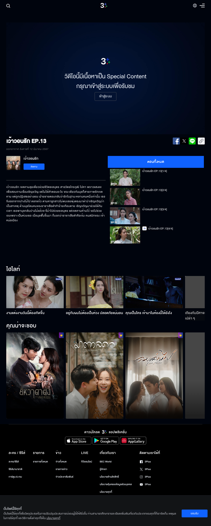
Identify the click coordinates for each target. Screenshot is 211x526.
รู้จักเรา (103, 469)
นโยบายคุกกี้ (106, 492)
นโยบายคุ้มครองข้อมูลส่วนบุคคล (116, 484)
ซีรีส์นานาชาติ (15, 469)
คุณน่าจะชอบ (21, 326)
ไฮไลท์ (13, 269)
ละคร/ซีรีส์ (14, 462)
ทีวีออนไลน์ (86, 462)
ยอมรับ (194, 513)
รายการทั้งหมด (40, 462)
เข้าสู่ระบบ (105, 96)
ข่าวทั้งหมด (61, 462)
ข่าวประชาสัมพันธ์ (64, 477)
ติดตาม (34, 166)
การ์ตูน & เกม (15, 477)
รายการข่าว (61, 469)
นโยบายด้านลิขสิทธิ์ (109, 477)
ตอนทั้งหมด (155, 162)
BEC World (105, 462)
